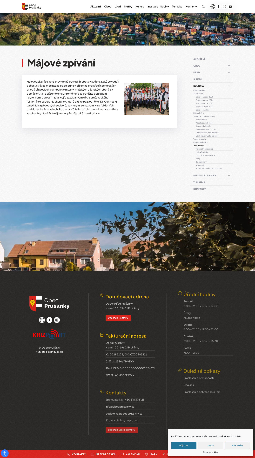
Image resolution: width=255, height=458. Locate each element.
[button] (203, 6)
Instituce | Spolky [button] (158, 6)
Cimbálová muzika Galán (206, 136)
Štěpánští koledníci (203, 126)
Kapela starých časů (204, 123)
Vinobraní (200, 165)
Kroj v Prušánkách (200, 142)
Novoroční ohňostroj (204, 149)
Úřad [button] (118, 6)
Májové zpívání (202, 152)
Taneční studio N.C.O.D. (206, 129)
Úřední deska (103, 454)
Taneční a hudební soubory (204, 116)
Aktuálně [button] (95, 6)
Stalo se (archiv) (202, 110)
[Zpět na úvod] (31, 6)
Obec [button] (107, 6)
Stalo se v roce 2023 (204, 103)
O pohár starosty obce (205, 155)
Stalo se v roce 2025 (204, 97)
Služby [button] (128, 6)
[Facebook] (218, 6)
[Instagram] (224, 6)
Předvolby (237, 445)
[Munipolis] (213, 6)
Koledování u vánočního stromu (208, 168)
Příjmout (183, 445)
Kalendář (130, 454)
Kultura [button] (139, 6)
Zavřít (211, 445)
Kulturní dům (198, 113)
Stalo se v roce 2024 (204, 100)
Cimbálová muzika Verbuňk (207, 132)
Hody (198, 158)
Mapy (151, 454)
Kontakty (191, 6)
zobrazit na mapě (118, 312)
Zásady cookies (210, 452)
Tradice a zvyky (199, 139)
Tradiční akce (198, 145)
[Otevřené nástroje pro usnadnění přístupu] (5, 453)
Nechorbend (201, 119)
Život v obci (198, 93)
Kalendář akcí (199, 90)
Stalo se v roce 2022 (204, 106)
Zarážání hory (201, 162)
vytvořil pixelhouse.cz (49, 346)
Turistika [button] (177, 6)
